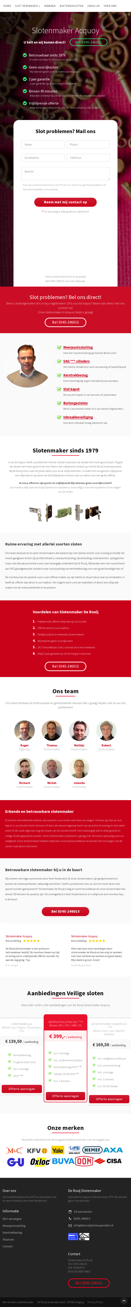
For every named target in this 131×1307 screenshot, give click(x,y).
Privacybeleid (93, 185)
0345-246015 (82, 1218)
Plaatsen (8, 1239)
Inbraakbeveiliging (78, 417)
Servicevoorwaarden (33, 189)
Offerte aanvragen (22, 1089)
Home (7, 5)
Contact (9, 17)
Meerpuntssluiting (78, 347)
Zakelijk (93, 5)
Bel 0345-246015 (88, 42)
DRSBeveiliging (75, 1302)
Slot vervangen (27, 5)
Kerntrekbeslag (75, 375)
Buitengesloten (71, 5)
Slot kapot (71, 389)
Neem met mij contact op (65, 202)
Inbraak (50, 5)
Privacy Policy (95, 1302)
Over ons (110, 5)
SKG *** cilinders (76, 361)
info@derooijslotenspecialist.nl (93, 1225)
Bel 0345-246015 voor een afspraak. (65, 281)
